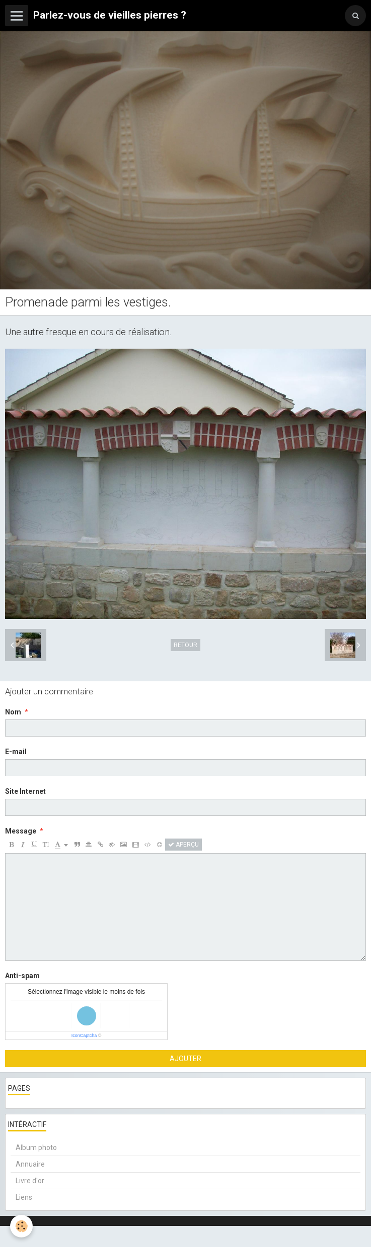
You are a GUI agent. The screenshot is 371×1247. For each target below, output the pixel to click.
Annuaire (30, 1164)
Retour (185, 645)
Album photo (36, 1148)
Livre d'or (30, 1181)
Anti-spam (22, 976)
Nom (13, 712)
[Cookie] (21, 1226)
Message (20, 831)
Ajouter (185, 1059)
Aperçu (183, 844)
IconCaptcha (84, 1035)
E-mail (16, 752)
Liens (24, 1197)
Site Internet (25, 791)
